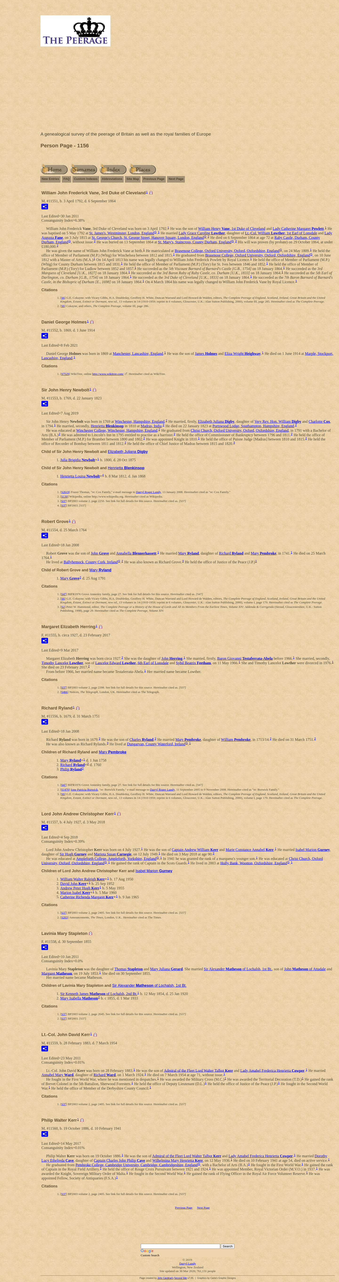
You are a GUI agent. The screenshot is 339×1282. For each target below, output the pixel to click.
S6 (63, 297)
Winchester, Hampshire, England (140, 421)
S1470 (65, 789)
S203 (64, 917)
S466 (64, 692)
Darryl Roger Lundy (148, 492)
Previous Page (154, 179)
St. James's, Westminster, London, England (121, 233)
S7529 (65, 374)
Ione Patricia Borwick (84, 789)
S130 (64, 496)
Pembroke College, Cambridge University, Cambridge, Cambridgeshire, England (137, 1165)
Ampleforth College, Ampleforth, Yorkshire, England (116, 859)
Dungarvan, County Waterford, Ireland (156, 744)
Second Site (180, 1278)
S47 (63, 594)
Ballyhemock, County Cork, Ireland (91, 562)
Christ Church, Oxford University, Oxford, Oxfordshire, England (240, 430)
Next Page (176, 179)
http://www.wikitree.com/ (108, 374)
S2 (63, 607)
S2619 (65, 492)
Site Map (132, 179)
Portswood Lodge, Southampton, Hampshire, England (253, 426)
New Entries (50, 179)
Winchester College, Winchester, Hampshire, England (116, 430)
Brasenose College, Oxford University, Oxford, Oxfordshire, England (227, 251)
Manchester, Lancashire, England (138, 354)
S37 (63, 501)
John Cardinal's (165, 1278)
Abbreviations (112, 179)
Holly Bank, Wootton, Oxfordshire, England (253, 863)
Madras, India (151, 426)
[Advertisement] (187, 90)
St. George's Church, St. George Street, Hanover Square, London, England (148, 238)
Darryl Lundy (187, 1263)
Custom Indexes (85, 179)
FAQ (66, 179)
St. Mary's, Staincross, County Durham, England (194, 242)
